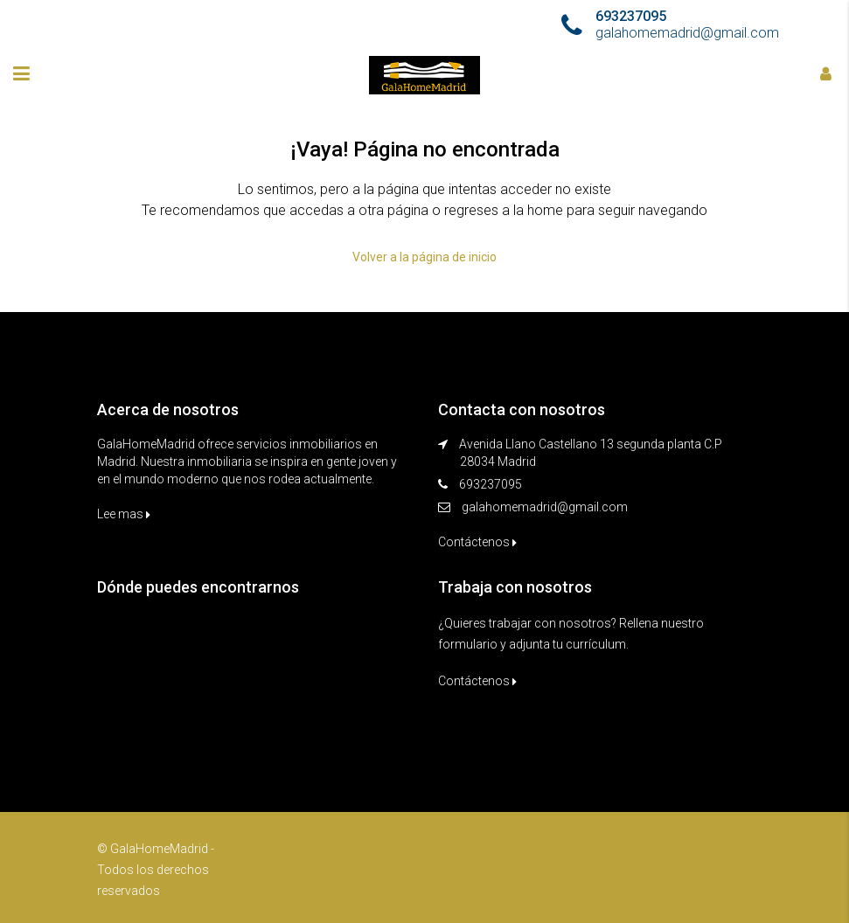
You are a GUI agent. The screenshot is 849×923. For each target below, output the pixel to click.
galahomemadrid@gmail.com (545, 507)
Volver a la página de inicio (424, 257)
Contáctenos (477, 542)
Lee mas (123, 514)
